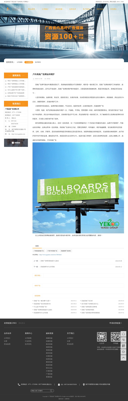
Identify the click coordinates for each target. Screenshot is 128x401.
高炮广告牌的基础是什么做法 (50, 261)
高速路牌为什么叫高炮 (48, 266)
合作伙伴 (73, 9)
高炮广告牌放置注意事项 (89, 307)
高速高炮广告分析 (87, 301)
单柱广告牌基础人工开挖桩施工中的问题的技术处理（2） (17, 84)
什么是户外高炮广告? (40, 307)
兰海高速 (49, 371)
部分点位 (49, 368)
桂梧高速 (49, 359)
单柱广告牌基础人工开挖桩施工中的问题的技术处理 (17, 81)
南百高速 (49, 353)
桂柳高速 (49, 341)
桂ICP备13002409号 (80, 396)
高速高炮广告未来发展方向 (42, 304)
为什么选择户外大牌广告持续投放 (17, 90)
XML (122, 1)
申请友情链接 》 (116, 323)
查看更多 (49, 377)
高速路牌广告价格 (66, 251)
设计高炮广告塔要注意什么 (90, 304)
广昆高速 (49, 374)
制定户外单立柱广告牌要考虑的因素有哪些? (17, 96)
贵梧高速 (49, 350)
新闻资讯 (101, 9)
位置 (5, 341)
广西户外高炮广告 (52, 251)
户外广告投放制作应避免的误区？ (17, 87)
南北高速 (49, 344)
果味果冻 (21, 323)
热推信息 (99, 1)
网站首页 (32, 9)
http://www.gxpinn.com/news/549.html (51, 254)
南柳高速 (49, 338)
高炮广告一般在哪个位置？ (42, 301)
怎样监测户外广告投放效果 (16, 93)
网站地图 (113, 1)
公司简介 (46, 9)
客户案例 (87, 9)
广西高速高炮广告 (39, 251)
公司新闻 (19, 62)
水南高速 (49, 356)
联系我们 (114, 9)
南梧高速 (49, 347)
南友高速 (49, 365)
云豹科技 (67, 399)
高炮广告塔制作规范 (88, 310)
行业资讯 (29, 62)
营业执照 (7, 344)
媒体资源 (60, 9)
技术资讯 (38, 62)
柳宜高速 (49, 362)
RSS (118, 1)
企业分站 (106, 1)
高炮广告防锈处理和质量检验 (91, 313)
